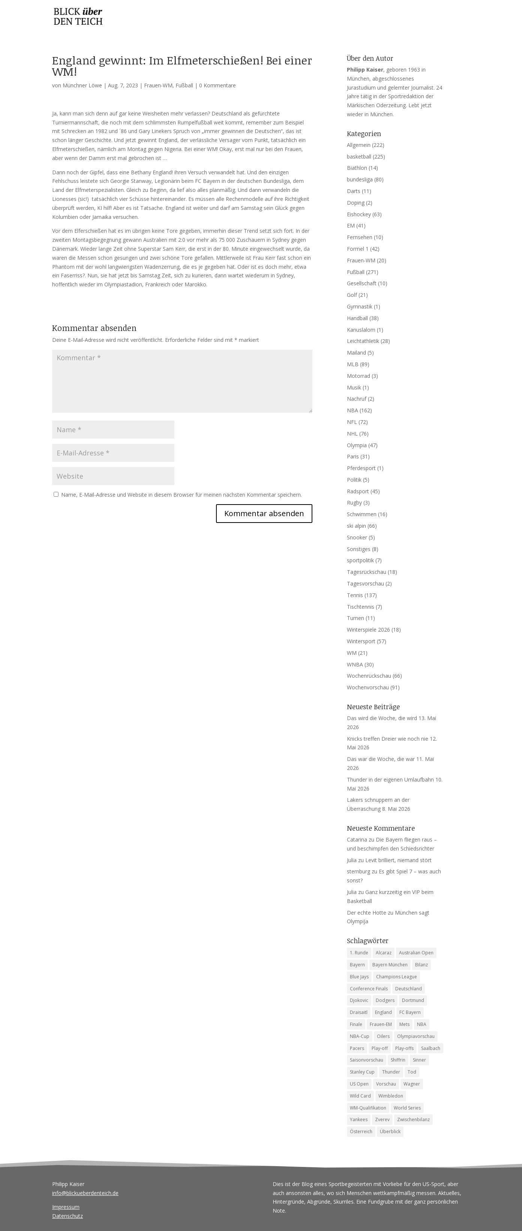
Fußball (184, 85)
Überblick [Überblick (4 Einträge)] (390, 1131)
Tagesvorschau (365, 583)
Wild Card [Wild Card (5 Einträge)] (360, 1096)
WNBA (355, 664)
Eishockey (359, 214)
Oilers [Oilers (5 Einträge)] (383, 1036)
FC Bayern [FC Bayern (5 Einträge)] (410, 1012)
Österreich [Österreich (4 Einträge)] (361, 1131)
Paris (353, 456)
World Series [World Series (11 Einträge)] (407, 1108)
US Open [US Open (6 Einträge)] (359, 1084)
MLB (352, 364)
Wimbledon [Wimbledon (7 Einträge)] (390, 1096)
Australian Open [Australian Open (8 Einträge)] (416, 952)
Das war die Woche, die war (381, 758)
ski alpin (356, 525)
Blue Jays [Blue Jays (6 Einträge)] (359, 976)
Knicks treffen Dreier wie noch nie (387, 738)
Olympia (357, 445)
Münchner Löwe (82, 85)
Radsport (358, 491)
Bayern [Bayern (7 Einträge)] (357, 964)
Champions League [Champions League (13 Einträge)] (396, 976)
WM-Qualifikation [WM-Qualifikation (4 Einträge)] (368, 1108)
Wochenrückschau (369, 675)
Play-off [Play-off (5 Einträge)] (380, 1048)
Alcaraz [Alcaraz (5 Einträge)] (384, 952)
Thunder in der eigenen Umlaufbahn (390, 779)
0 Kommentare (217, 85)
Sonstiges (358, 549)
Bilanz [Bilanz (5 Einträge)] (421, 964)
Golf (352, 294)
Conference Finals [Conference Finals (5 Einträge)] (369, 988)
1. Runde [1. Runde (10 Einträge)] (359, 952)
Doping (355, 202)
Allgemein (358, 144)
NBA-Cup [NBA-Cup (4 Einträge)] (359, 1036)
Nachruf (356, 398)
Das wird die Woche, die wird (382, 718)
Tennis (355, 595)
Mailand (356, 352)
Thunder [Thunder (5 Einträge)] (391, 1072)
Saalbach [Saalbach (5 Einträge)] (430, 1048)
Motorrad (358, 375)
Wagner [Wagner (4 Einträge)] (412, 1084)
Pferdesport (361, 468)
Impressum (66, 1206)
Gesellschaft (361, 283)
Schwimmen (361, 514)
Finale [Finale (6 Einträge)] (356, 1024)
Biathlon (357, 167)
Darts (353, 191)
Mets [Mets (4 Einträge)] (404, 1024)
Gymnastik (359, 306)
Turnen (355, 617)
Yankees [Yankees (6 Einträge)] (359, 1119)
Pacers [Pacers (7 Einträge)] (357, 1048)
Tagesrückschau (366, 571)
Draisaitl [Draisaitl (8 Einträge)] (359, 1012)
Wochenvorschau (368, 687)
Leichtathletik (363, 340)
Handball (357, 318)
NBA (352, 410)
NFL (352, 421)
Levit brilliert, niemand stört (398, 860)
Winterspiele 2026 (368, 629)
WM (352, 652)
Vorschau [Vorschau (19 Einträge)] (386, 1084)
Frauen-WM (158, 85)
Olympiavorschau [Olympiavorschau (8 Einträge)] (416, 1036)
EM (351, 225)
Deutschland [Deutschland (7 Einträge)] (408, 988)
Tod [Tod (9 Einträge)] (412, 1072)
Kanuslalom (361, 329)
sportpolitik (360, 560)
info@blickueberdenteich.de (85, 1193)
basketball (359, 156)
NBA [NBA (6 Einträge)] (421, 1024)
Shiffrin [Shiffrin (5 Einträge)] (398, 1060)
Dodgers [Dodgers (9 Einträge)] (385, 1000)
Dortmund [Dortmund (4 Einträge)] (413, 1000)
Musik (354, 387)
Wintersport (361, 641)
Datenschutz (67, 1215)
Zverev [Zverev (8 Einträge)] (382, 1119)
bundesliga (360, 179)
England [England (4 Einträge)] (383, 1012)
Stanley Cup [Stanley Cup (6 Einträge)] (362, 1072)
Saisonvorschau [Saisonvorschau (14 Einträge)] (366, 1060)
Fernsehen (359, 237)
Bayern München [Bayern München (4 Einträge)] (390, 964)
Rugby (354, 502)
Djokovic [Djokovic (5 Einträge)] (359, 1000)
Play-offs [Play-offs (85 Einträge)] (404, 1048)
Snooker (357, 537)
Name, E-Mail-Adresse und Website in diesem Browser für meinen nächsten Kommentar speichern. (181, 494)
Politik (354, 479)
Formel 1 (358, 248)
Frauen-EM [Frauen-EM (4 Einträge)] (381, 1024)
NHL (352, 433)
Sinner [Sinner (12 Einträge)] (419, 1060)
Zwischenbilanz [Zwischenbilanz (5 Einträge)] (413, 1119)
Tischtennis (360, 606)
